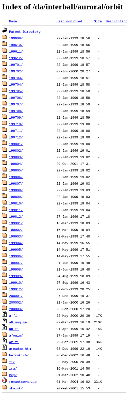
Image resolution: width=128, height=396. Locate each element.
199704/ (16, 84)
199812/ (16, 216)
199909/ (16, 276)
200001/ (16, 295)
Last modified (69, 21)
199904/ (16, 243)
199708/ (16, 110)
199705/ (16, 91)
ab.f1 (14, 328)
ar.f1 (14, 342)
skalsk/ (16, 388)
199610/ (16, 44)
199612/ (16, 58)
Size (98, 21)
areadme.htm (20, 348)
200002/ (16, 302)
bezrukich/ (19, 355)
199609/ (16, 38)
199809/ (16, 196)
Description (116, 21)
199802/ (16, 150)
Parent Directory (25, 31)
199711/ (16, 130)
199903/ (16, 236)
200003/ (16, 309)
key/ (13, 375)
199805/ (16, 170)
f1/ (12, 361)
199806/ (16, 177)
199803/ (16, 157)
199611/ (16, 51)
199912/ (16, 289)
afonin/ (16, 335)
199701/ (16, 64)
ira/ (13, 368)
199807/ (16, 183)
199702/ (16, 71)
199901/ (16, 223)
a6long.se (18, 322)
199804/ (16, 163)
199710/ (16, 124)
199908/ (16, 269)
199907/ (16, 262)
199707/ (16, 104)
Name (13, 21)
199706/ (16, 97)
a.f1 (13, 315)
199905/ (16, 249)
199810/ (16, 203)
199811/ (16, 210)
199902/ (16, 229)
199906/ (16, 256)
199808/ (16, 190)
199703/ (16, 77)
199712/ (16, 137)
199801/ (16, 143)
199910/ (16, 282)
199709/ (16, 117)
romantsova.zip (23, 381)
